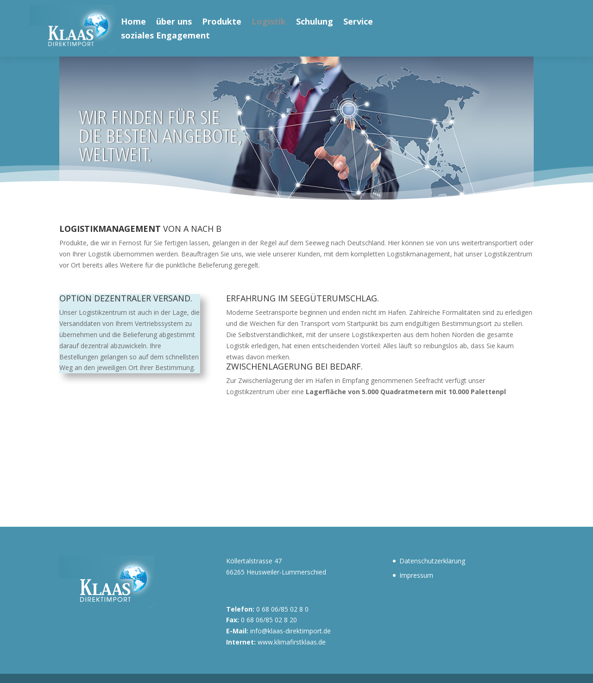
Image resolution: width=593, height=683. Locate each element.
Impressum (416, 575)
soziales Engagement (165, 36)
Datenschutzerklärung (432, 560)
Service (358, 22)
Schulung (314, 22)
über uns (174, 22)
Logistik (269, 22)
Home (133, 22)
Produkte (221, 22)
